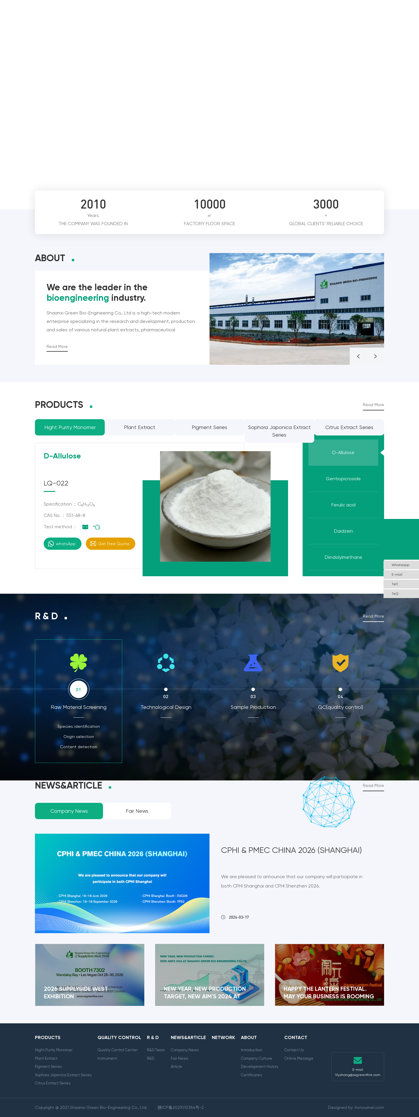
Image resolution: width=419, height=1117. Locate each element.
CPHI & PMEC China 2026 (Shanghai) (291, 850)
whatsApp (66, 543)
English (393, 17)
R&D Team (156, 1050)
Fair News (179, 1058)
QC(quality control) (340, 707)
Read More (57, 346)
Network (273, 17)
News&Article (233, 17)
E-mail (397, 574)
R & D (199, 17)
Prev (362, 177)
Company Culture (256, 1058)
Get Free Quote (113, 543)
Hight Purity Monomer (53, 1050)
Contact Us (294, 1050)
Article (176, 1066)
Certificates (251, 1075)
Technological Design (166, 707)
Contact (356, 17)
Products (117, 17)
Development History (259, 1066)
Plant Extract (46, 1058)
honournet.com (369, 1107)
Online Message (298, 1058)
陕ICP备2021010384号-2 (181, 1107)
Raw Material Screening (78, 707)
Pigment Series (48, 1066)
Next (378, 177)
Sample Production (253, 707)
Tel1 (395, 584)
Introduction (251, 1050)
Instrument (107, 1058)
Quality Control (161, 17)
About (325, 17)
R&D (150, 1058)
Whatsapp (400, 565)
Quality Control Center (117, 1050)
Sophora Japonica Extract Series (63, 1075)
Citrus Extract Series (52, 1083)
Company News (184, 1050)
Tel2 (395, 594)
